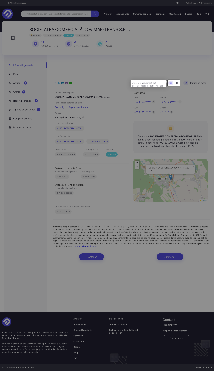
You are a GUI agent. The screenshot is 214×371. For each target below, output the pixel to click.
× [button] (164, 81)
